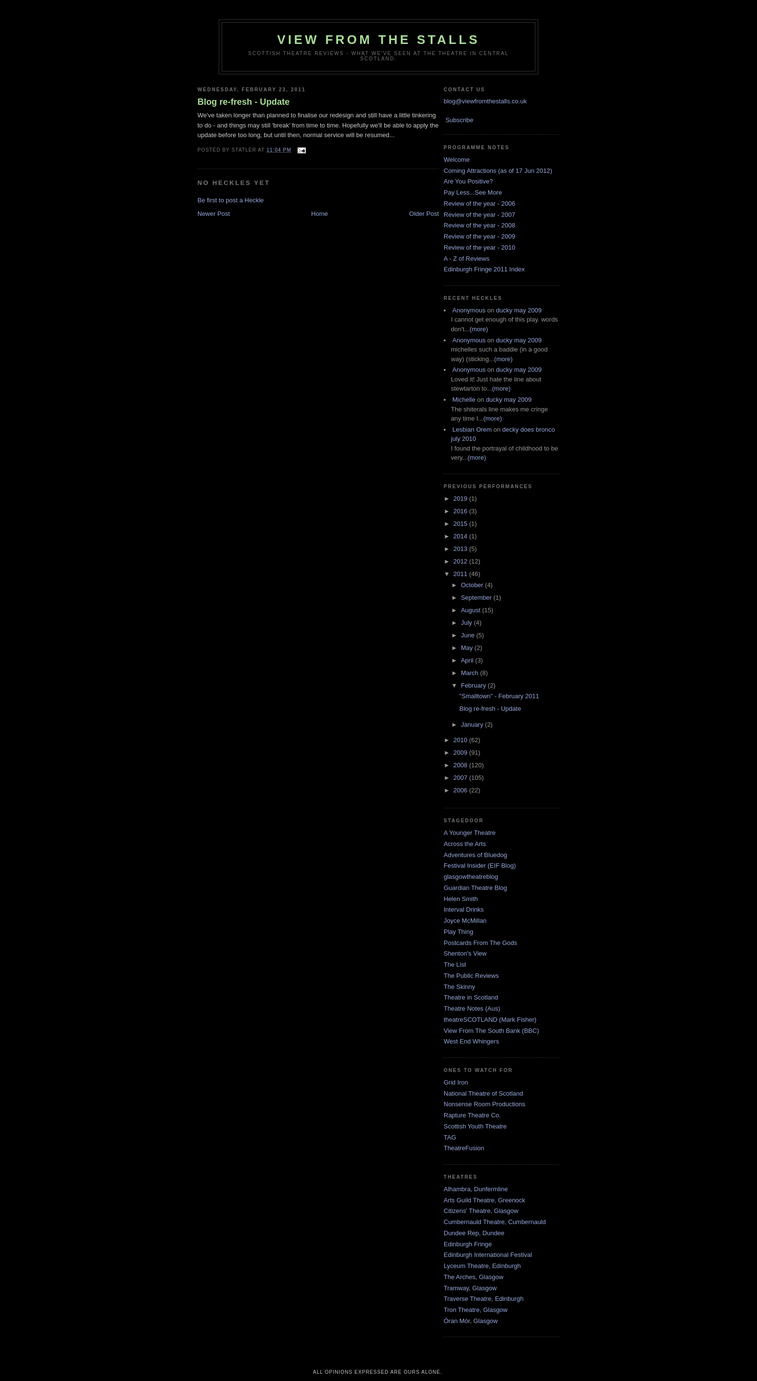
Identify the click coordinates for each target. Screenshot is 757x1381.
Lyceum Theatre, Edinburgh (482, 1265)
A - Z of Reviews (467, 258)
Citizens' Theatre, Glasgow (481, 1210)
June (469, 635)
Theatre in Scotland (471, 997)
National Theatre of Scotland (483, 1093)
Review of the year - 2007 (479, 214)
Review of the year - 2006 (479, 203)
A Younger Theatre (469, 832)
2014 (461, 536)
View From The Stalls (378, 39)
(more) (479, 329)
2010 (461, 740)
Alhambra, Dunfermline (476, 1189)
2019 (461, 498)
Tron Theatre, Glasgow (475, 1309)
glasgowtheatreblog (471, 876)
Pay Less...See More (473, 192)
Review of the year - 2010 (479, 247)
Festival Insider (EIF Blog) (480, 865)
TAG (450, 1137)
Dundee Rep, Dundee (474, 1233)
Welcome (457, 159)
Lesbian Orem (472, 429)
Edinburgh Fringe (468, 1244)
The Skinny (459, 986)
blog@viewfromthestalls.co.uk (485, 101)
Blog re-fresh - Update (243, 102)
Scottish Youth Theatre (475, 1126)
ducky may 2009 (519, 310)
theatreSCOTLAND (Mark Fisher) (490, 1019)
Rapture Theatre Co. (472, 1115)
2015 (461, 523)
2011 (461, 574)
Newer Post (213, 213)
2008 (461, 765)
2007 (461, 777)
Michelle (464, 399)
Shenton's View (465, 953)
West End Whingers (471, 1041)
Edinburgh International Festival (488, 1254)
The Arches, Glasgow (474, 1277)
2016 (461, 511)
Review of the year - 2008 (479, 225)
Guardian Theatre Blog (475, 887)
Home (319, 213)
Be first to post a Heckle (230, 200)
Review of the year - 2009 (479, 236)
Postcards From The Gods (480, 942)
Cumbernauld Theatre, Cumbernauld (495, 1222)
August (471, 610)
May (468, 647)
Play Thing (458, 931)
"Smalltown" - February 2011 (499, 696)
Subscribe (460, 120)
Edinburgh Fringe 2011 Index (484, 269)
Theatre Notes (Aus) (472, 1008)
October (473, 585)
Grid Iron (456, 1082)
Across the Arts (465, 843)
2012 (461, 561)
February (474, 685)
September (477, 597)
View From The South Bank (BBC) (491, 1030)
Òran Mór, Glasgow (471, 1321)
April (468, 660)
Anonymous (469, 310)
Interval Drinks (464, 909)
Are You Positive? (468, 181)
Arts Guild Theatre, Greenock (484, 1200)
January (473, 724)
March (470, 672)
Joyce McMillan (465, 920)
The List (455, 964)
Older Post (424, 213)
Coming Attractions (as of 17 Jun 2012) (498, 170)
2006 (461, 790)
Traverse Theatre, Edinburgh (483, 1298)
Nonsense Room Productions (484, 1104)
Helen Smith (461, 898)
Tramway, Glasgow (470, 1288)
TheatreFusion (464, 1148)
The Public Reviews (471, 975)
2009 (461, 752)
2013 (461, 548)
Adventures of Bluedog (475, 855)
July (467, 622)
